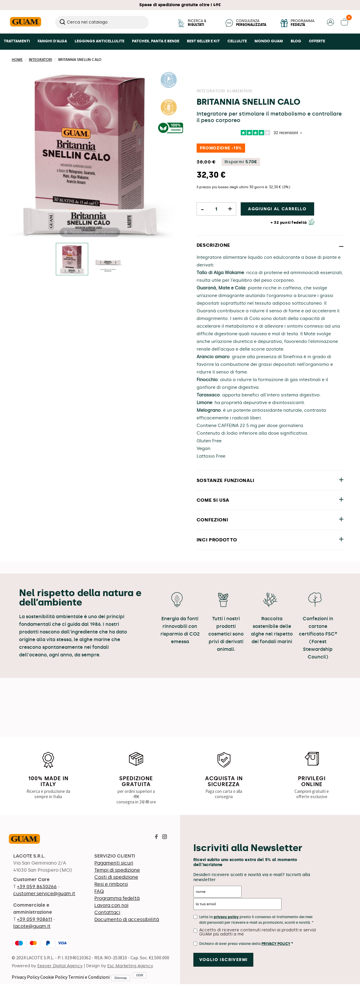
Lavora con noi (111, 905)
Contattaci (107, 912)
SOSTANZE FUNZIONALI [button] (225, 480)
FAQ (99, 891)
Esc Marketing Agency (130, 965)
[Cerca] (101, 22)
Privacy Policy (25, 977)
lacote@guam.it (32, 926)
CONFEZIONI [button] (212, 520)
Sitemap (120, 978)
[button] (330, 24)
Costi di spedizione (116, 877)
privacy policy (226, 917)
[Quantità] (216, 209)
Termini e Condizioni (89, 977)
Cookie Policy (53, 977)
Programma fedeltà (117, 898)
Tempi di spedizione (117, 870)
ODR (139, 975)
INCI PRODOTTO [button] (217, 540)
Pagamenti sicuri (113, 863)
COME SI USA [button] (213, 500)
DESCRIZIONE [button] (213, 245)
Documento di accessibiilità (126, 919)
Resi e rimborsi (111, 884)
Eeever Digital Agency (60, 965)
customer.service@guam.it (44, 893)
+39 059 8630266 (37, 886)
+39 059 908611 (34, 919)
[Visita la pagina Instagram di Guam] (164, 837)
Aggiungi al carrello (277, 208)
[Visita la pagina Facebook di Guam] (156, 837)
